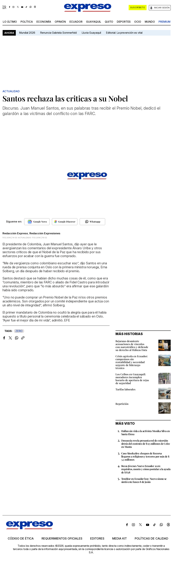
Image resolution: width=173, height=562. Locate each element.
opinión (60, 21)
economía (43, 21)
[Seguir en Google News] (37, 221)
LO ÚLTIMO (10, 21)
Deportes (124, 21)
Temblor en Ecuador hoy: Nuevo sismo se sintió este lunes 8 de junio (144, 480)
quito (109, 21)
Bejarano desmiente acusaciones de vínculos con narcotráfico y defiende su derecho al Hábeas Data (131, 345)
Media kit (119, 538)
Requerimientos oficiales (62, 538)
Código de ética (21, 538)
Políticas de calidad (151, 538)
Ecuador (75, 21)
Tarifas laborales (125, 389)
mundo (150, 21)
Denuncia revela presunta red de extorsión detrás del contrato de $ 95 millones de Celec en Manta (145, 443)
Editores (97, 538)
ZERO (19, 331)
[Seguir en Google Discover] (64, 221)
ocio (137, 21)
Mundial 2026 (27, 32)
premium (164, 21)
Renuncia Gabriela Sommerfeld (58, 32)
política (27, 21)
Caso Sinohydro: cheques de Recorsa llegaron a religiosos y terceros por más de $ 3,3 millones (145, 456)
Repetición (121, 403)
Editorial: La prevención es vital (124, 32)
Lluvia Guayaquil (91, 32)
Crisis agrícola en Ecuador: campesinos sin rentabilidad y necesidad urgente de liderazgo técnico (131, 362)
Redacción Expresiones (44, 233)
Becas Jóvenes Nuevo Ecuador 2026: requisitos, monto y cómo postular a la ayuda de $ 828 (146, 469)
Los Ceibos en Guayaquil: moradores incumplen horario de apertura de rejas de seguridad (132, 378)
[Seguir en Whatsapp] (92, 221)
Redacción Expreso (15, 233)
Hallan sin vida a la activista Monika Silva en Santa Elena (145, 432)
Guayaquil (93, 21)
